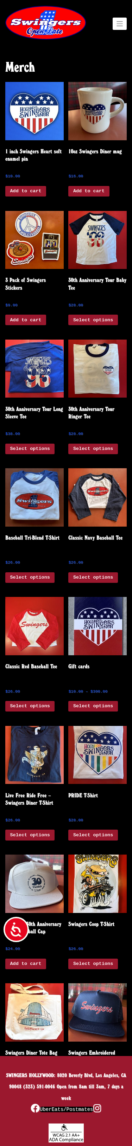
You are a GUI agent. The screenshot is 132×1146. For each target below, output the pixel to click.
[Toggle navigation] (120, 24)
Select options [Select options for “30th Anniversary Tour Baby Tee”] (93, 320)
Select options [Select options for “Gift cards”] (93, 706)
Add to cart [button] (26, 191)
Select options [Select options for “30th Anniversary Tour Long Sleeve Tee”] (30, 448)
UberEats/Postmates (66, 1109)
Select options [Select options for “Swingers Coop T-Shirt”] (93, 963)
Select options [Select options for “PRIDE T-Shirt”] (93, 835)
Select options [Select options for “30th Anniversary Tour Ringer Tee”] (93, 448)
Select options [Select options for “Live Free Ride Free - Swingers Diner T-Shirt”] (30, 835)
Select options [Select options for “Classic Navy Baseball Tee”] (93, 577)
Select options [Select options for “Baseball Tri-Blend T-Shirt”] (30, 577)
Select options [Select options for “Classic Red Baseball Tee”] (30, 706)
